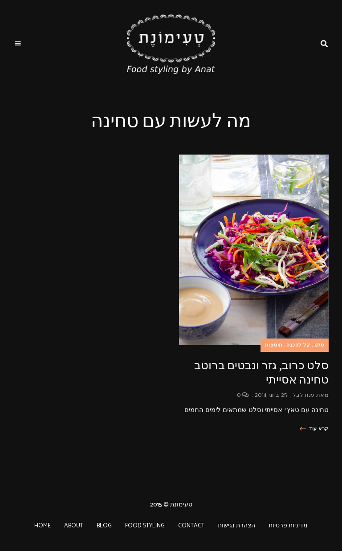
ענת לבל (303, 395)
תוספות (273, 345)
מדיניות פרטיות (288, 526)
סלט (319, 345)
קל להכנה (298, 345)
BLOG (104, 526)
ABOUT (73, 526)
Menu (18, 44)
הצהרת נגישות (236, 526)
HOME (42, 526)
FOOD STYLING (145, 526)
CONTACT (191, 526)
